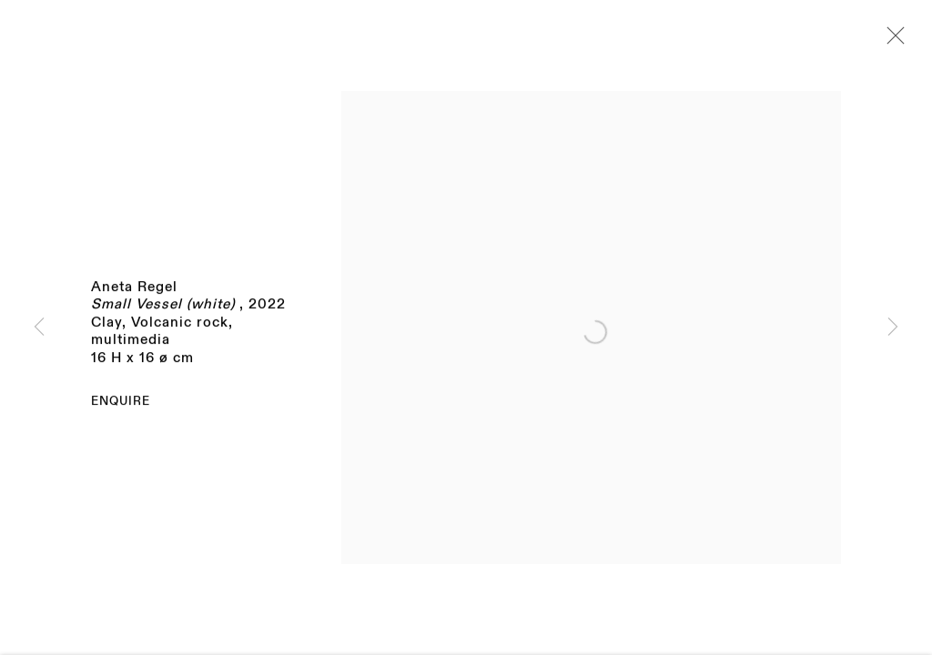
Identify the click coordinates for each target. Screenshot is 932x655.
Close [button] (891, 41)
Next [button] (893, 327)
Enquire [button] (120, 404)
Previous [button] (39, 327)
